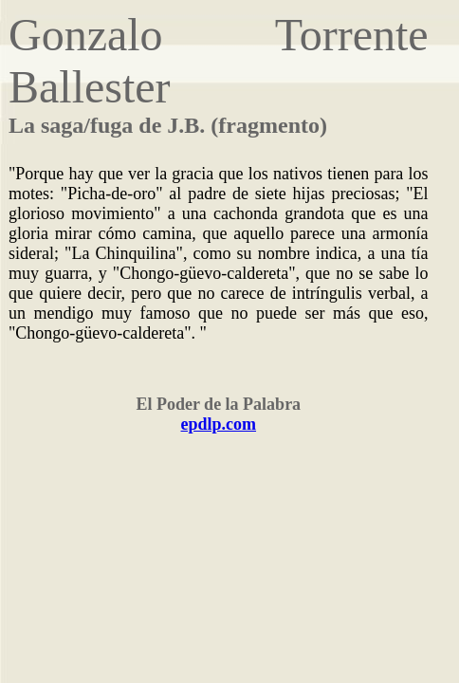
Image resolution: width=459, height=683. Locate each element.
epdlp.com (219, 424)
